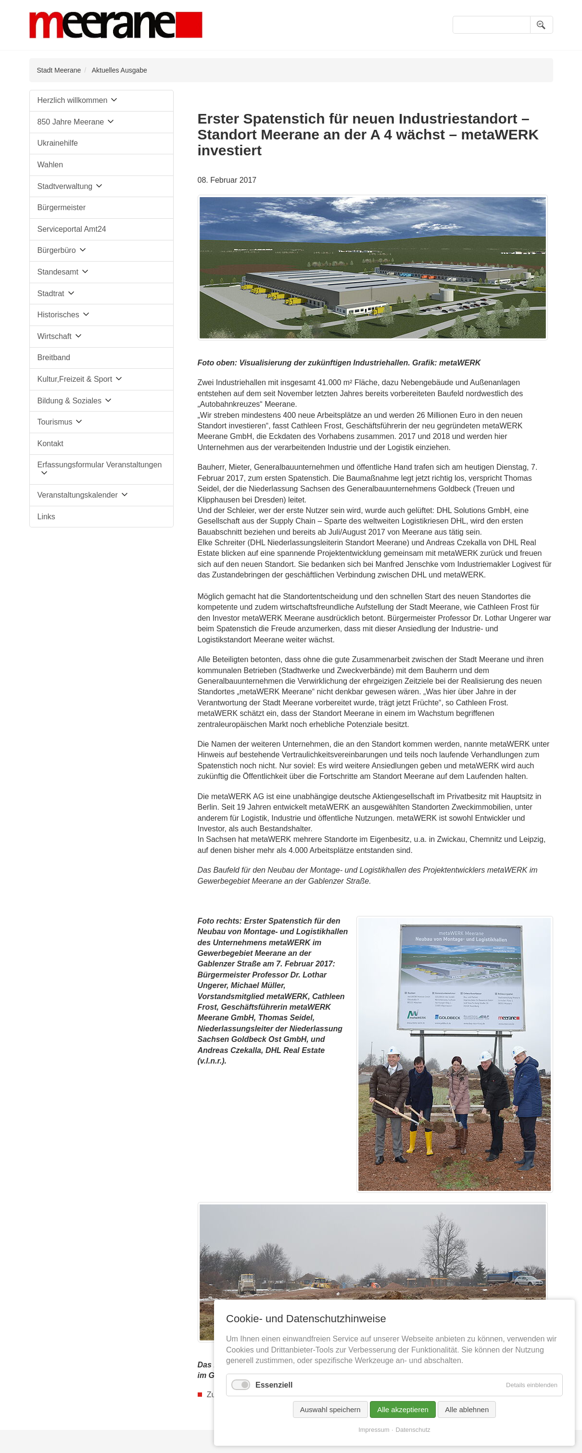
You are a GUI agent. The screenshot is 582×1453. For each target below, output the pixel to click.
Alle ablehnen (467, 1409)
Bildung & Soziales (69, 401)
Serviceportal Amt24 (72, 229)
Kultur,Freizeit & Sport (75, 379)
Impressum (373, 1429)
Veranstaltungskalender (78, 495)
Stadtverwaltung (65, 186)
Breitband (54, 357)
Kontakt (50, 443)
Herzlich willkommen (73, 100)
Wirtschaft (55, 336)
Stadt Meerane (59, 70)
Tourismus (55, 422)
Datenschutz (413, 1429)
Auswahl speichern (330, 1409)
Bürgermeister (62, 207)
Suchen (541, 25)
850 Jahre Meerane (71, 122)
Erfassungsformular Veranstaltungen (100, 465)
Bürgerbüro (57, 250)
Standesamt (58, 272)
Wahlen (50, 165)
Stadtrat (51, 293)
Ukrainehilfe (58, 143)
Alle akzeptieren (403, 1409)
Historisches (58, 315)
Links (46, 517)
